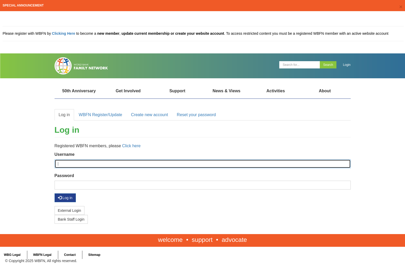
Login (346, 65)
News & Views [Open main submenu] (226, 91)
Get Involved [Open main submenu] (128, 91)
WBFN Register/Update (100, 115)
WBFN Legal (42, 255)
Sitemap (94, 255)
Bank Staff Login (71, 219)
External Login (69, 210)
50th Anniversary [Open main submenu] (79, 91)
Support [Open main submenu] (177, 91)
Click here (131, 146)
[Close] (400, 6)
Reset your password (196, 115)
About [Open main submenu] (325, 91)
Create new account (149, 115)
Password (64, 175)
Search (328, 65)
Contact (70, 255)
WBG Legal (12, 255)
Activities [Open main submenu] (275, 91)
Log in (64, 115)
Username (65, 154)
